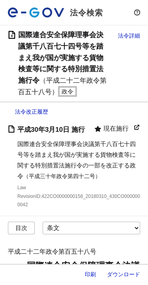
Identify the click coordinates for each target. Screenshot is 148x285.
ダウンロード (123, 274)
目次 (21, 227)
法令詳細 (129, 35)
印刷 (90, 274)
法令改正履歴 (31, 111)
